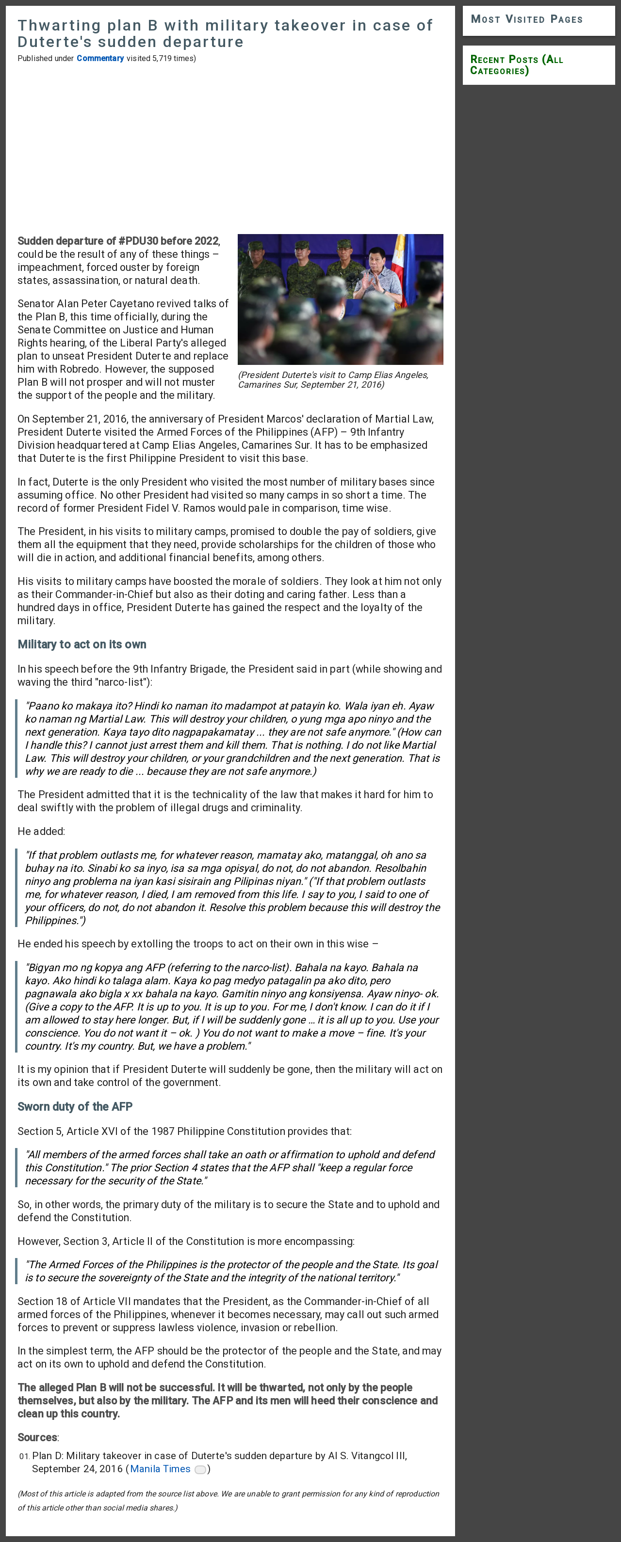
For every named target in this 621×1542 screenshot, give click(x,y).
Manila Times (160, 1469)
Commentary (100, 58)
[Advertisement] (230, 149)
